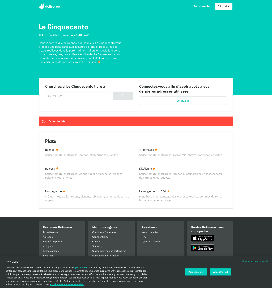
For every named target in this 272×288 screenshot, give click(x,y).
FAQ (144, 236)
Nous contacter (150, 232)
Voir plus (48, 246)
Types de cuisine (151, 241)
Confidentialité (100, 236)
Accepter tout (220, 274)
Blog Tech (48, 255)
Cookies (96, 241)
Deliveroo (49, 6)
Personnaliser (195, 274)
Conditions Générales (104, 232)
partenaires (81, 269)
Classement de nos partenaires (109, 250)
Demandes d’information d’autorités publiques (105, 257)
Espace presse (51, 250)
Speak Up (97, 246)
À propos (48, 236)
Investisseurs (50, 232)
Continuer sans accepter (255, 263)
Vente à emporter (52, 241)
